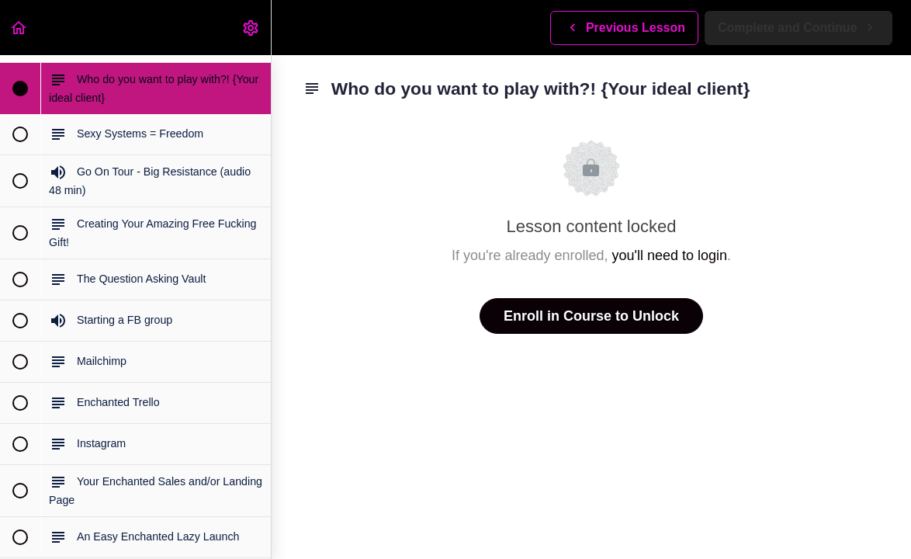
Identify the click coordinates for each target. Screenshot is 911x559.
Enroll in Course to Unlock (591, 316)
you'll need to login (670, 255)
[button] (19, 27)
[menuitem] (251, 27)
